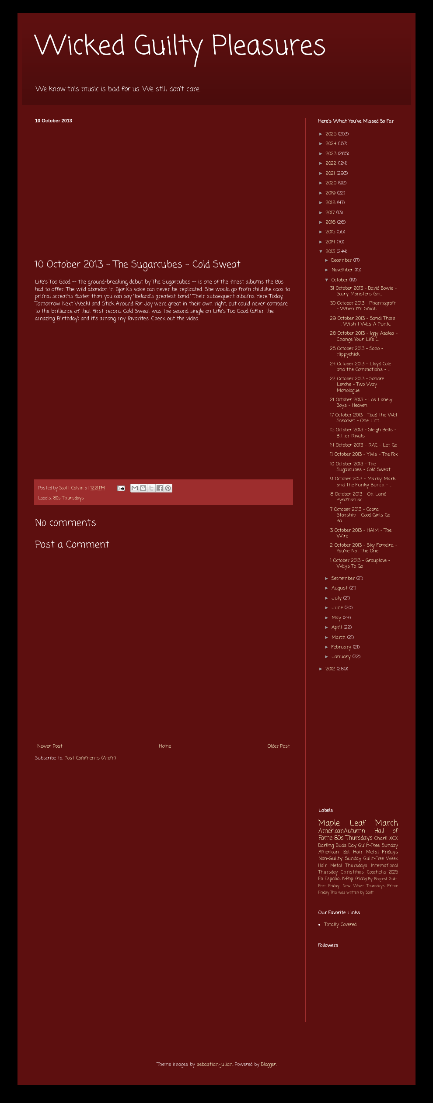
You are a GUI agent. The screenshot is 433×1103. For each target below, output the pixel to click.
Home (165, 746)
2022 (332, 163)
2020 (332, 183)
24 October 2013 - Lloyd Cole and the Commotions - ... (360, 367)
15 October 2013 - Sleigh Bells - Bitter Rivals (363, 433)
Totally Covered (340, 924)
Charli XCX (386, 838)
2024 (332, 143)
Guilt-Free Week (380, 859)
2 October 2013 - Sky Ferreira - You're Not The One (363, 548)
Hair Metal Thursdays (342, 866)
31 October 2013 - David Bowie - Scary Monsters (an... (363, 291)
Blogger (268, 1064)
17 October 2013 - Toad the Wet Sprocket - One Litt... (364, 418)
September (344, 578)
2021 (331, 173)
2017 (331, 212)
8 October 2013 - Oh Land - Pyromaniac (360, 497)
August (340, 588)
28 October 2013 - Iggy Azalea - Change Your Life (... (364, 336)
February (342, 647)
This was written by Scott (352, 892)
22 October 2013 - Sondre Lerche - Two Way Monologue (357, 384)
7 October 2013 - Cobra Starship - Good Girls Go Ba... (360, 515)
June (338, 607)
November (343, 270)
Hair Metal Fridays (375, 852)
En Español (329, 879)
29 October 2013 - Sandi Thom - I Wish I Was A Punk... (362, 321)
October (340, 280)
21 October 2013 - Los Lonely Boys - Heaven (361, 402)
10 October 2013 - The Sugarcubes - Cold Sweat (360, 467)
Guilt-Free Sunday (378, 845)
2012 (331, 669)
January (342, 656)
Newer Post (50, 746)
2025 (332, 134)
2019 (331, 193)
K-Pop (347, 879)
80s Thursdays (68, 498)
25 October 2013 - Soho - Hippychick (356, 351)
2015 (331, 232)
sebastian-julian (215, 1064)
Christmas (352, 872)
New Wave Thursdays (363, 886)
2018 (331, 202)
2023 (332, 153)
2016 (331, 222)
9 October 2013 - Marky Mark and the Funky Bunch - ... (362, 481)
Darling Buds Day (337, 845)
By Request (377, 879)
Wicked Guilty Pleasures (180, 47)
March (339, 637)
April (338, 627)
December (342, 260)
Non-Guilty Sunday (339, 858)
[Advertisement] (163, 189)
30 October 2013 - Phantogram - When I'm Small (363, 306)
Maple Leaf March (358, 823)
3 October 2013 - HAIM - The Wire (360, 533)
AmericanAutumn (341, 831)
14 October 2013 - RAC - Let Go (363, 445)
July (337, 598)
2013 (331, 251)
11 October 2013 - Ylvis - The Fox (364, 454)
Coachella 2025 (382, 872)
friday (361, 879)
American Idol (333, 852)
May (337, 617)
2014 (331, 242)
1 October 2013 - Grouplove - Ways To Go (360, 563)
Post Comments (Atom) (90, 758)
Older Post (279, 746)
